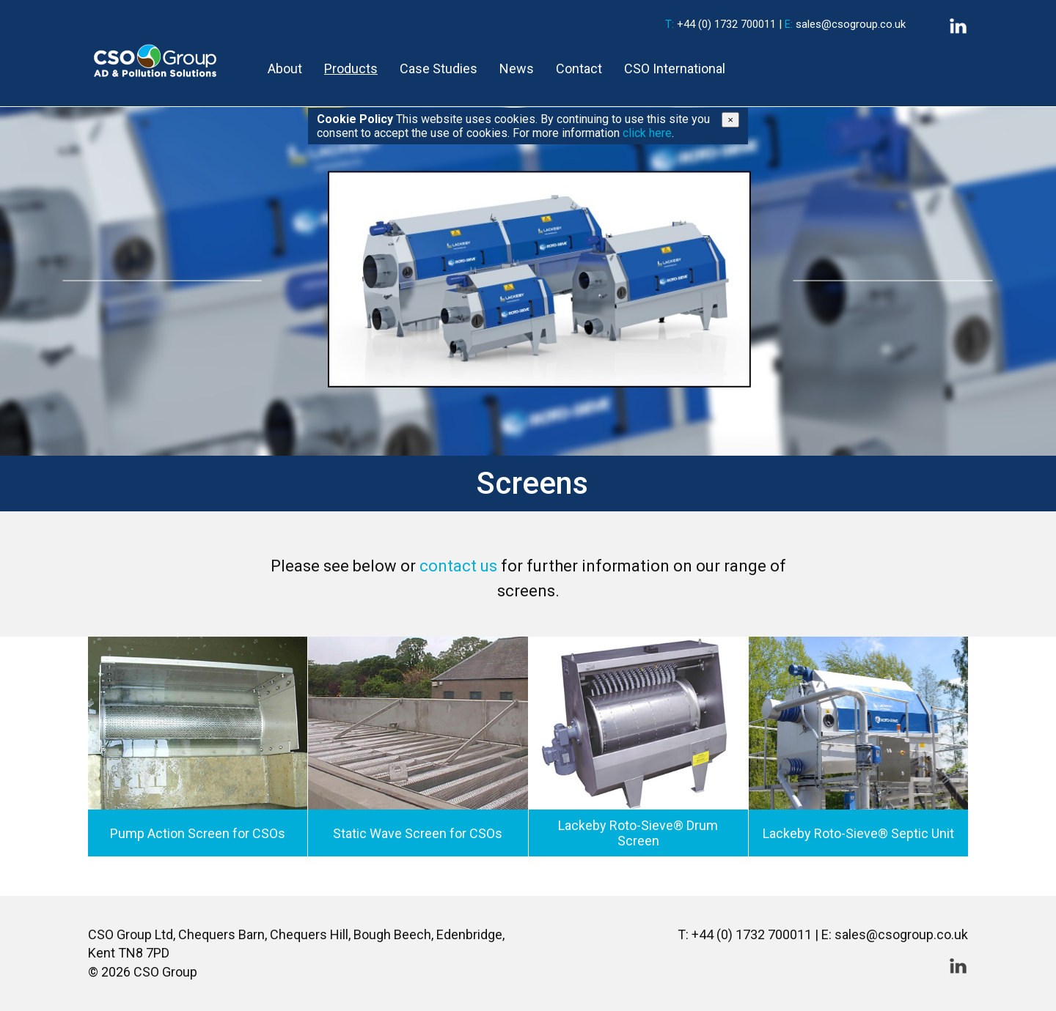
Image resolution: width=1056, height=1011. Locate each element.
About (285, 68)
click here (647, 133)
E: (789, 24)
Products (351, 68)
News (516, 68)
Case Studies (438, 68)
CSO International (674, 68)
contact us (458, 566)
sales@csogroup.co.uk (851, 24)
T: (669, 24)
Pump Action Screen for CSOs (197, 832)
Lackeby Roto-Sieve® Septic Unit (858, 832)
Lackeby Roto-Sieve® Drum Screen (638, 833)
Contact (579, 68)
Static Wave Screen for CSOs (417, 832)
